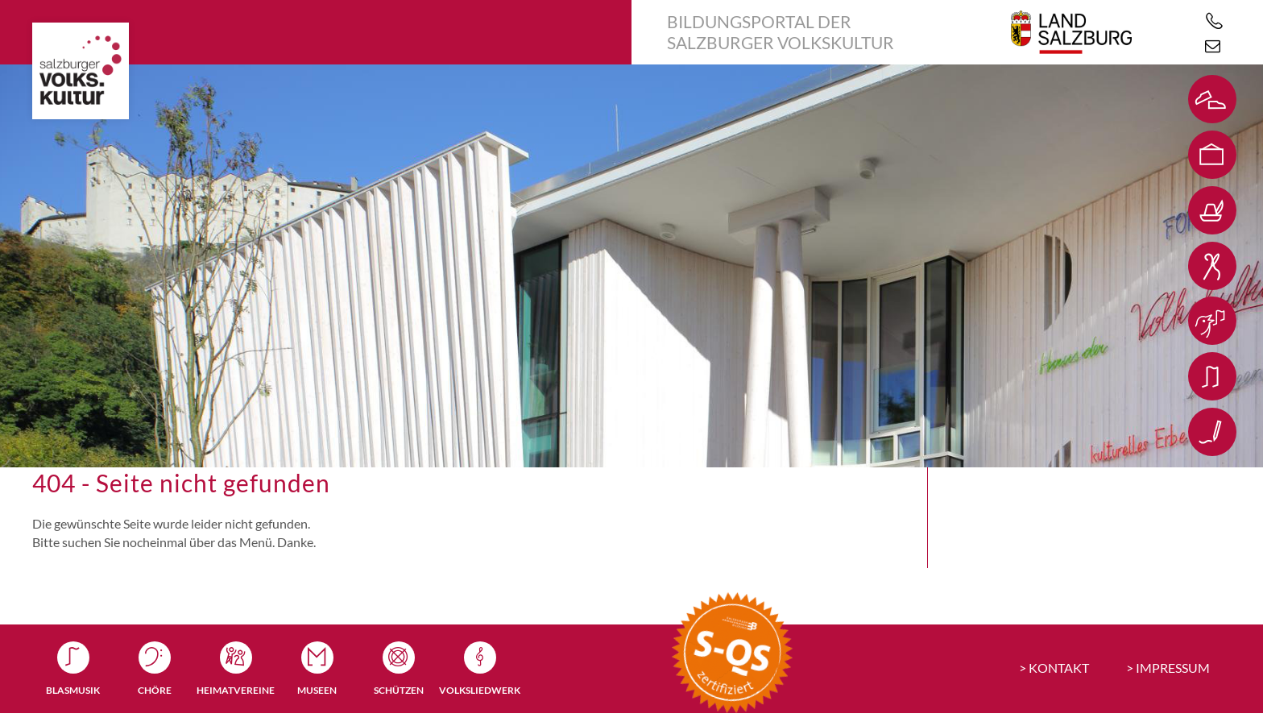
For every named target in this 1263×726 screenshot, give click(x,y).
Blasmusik (73, 690)
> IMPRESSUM (1168, 667)
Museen (317, 690)
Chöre (155, 690)
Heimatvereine (236, 690)
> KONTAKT (1054, 667)
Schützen (399, 690)
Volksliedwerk (479, 690)
